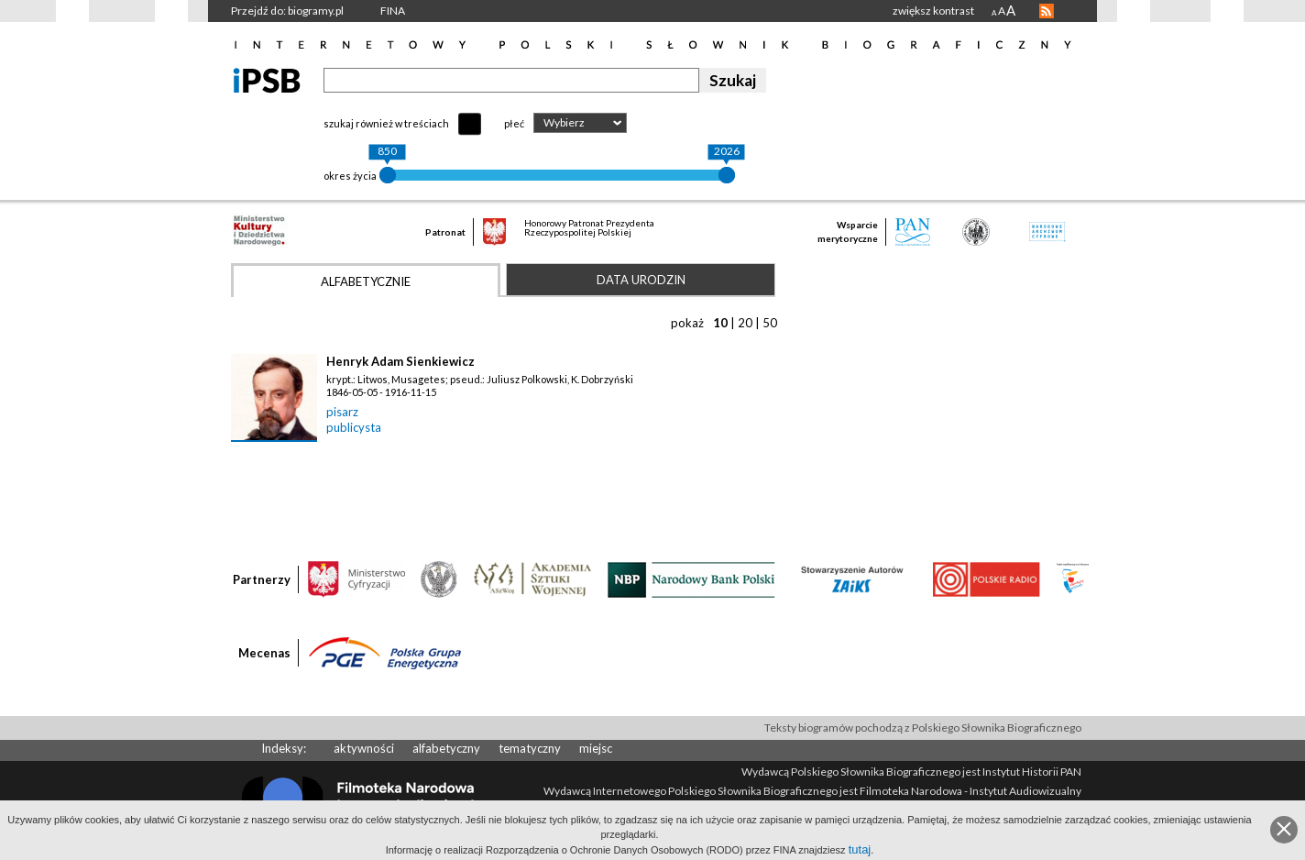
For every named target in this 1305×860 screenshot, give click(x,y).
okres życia (350, 176)
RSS (1046, 11)
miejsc (595, 748)
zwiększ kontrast (933, 10)
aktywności (364, 748)
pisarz (342, 411)
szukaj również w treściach (386, 123)
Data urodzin (641, 279)
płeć (514, 123)
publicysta (353, 427)
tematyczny (530, 748)
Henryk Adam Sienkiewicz (400, 361)
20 (745, 322)
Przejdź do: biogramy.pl (287, 10)
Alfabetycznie (366, 281)
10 (720, 322)
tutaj (860, 849)
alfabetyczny (446, 748)
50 (769, 322)
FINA (392, 10)
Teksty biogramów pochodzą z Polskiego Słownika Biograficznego (922, 727)
